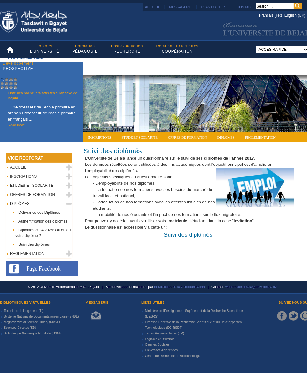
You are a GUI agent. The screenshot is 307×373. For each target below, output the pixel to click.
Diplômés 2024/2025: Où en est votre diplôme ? (43, 233)
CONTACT (245, 7)
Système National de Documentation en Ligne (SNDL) (41, 316)
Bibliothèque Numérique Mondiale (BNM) (32, 333)
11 (11, 87)
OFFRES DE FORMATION (32, 194)
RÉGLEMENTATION (27, 253)
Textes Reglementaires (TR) (164, 333)
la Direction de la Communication (179, 287)
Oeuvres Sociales (157, 344)
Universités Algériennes (161, 350)
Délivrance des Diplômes (39, 212)
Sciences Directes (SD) (20, 327)
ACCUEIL (152, 7)
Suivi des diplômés (112, 151)
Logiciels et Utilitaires (159, 339)
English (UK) (294, 15)
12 (15, 87)
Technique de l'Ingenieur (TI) (23, 311)
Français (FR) (271, 15)
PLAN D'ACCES (213, 7)
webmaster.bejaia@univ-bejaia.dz (250, 287)
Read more (16, 125)
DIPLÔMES (19, 204)
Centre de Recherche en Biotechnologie (172, 356)
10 (6, 87)
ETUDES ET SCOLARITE (31, 185)
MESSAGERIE (180, 7)
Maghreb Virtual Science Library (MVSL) (32, 322)
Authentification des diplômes (42, 221)
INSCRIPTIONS (23, 176)
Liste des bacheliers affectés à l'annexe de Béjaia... (42, 95)
